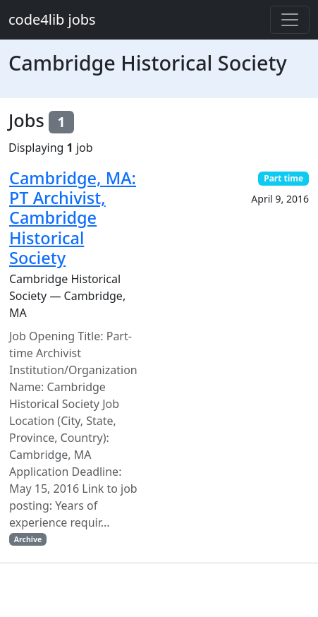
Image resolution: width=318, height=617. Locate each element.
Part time (283, 178)
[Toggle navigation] (290, 20)
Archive (28, 539)
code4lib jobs (52, 19)
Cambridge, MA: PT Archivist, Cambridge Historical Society (72, 218)
